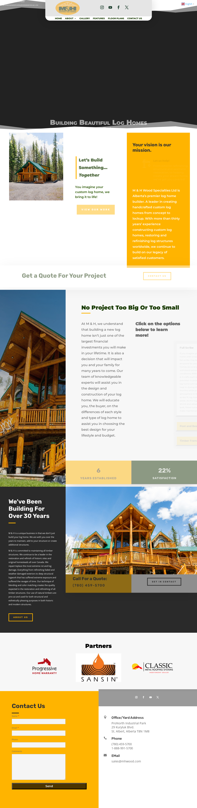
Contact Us (134, 18)
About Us (20, 617)
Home (58, 18)
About (69, 18)
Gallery (84, 18)
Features (99, 18)
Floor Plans (116, 18)
